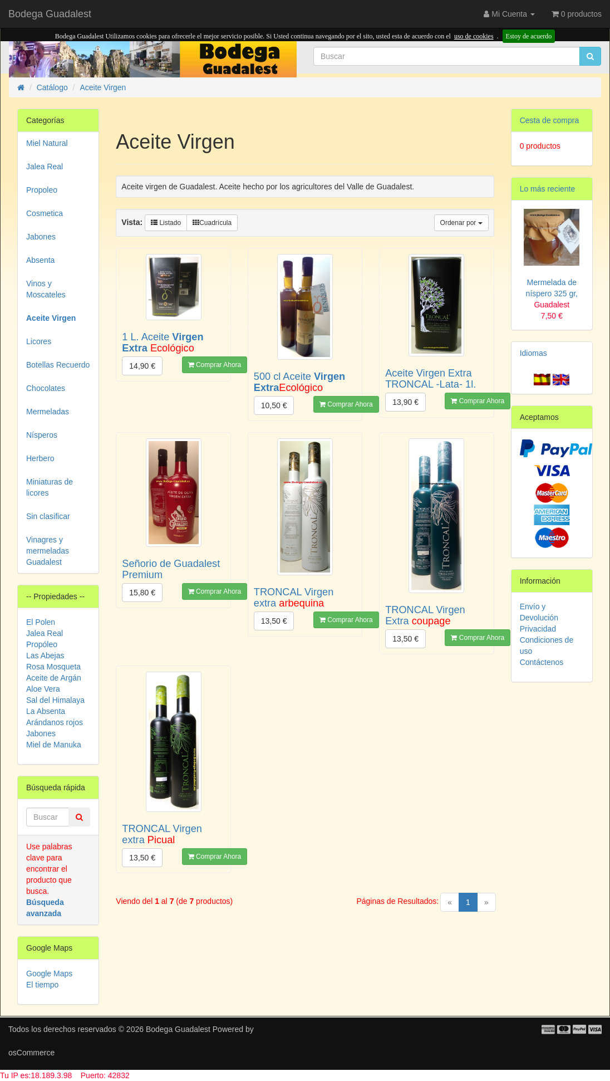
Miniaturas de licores (49, 487)
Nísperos (41, 435)
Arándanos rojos (54, 722)
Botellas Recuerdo (58, 364)
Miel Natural (47, 143)
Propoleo (41, 189)
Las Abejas (45, 655)
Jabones (41, 236)
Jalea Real (44, 166)
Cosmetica (44, 213)
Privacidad (538, 628)
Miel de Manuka (53, 744)
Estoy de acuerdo (529, 36)
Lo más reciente (547, 188)
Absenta (40, 260)
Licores (38, 341)
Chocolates (45, 388)
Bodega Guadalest (49, 13)
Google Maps (49, 973)
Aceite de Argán (53, 677)
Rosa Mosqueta (53, 666)
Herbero (40, 458)
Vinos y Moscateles (46, 289)
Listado (166, 223)
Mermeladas (47, 411)
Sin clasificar (48, 516)
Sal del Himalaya (55, 700)
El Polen (40, 622)
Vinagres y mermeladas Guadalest (47, 550)
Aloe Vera (43, 688)
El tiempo (42, 984)
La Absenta (45, 711)
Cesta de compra (549, 120)
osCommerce (31, 1052)
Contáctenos (542, 662)
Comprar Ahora (215, 365)
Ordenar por (461, 223)
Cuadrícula (212, 223)
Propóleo (41, 644)
